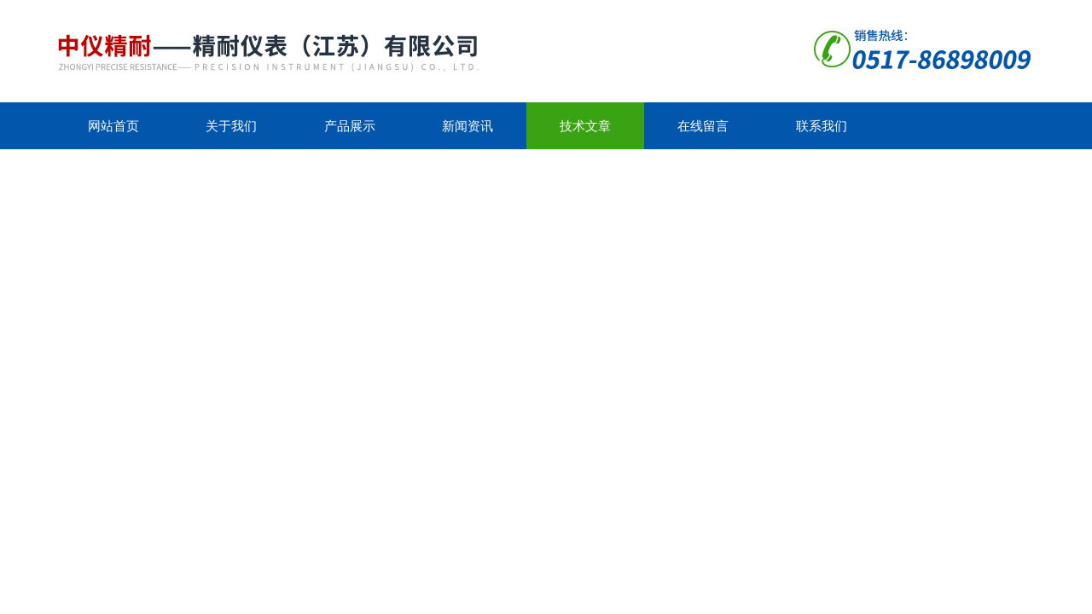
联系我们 (821, 126)
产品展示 (349, 126)
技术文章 (585, 126)
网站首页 (113, 126)
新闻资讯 (467, 126)
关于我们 (231, 126)
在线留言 (703, 126)
